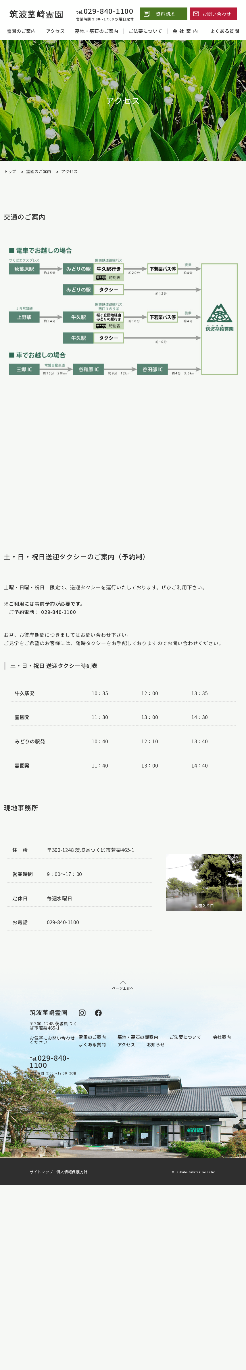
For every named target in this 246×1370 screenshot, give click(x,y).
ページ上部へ (123, 985)
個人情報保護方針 (72, 1171)
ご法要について (146, 30)
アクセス (55, 30)
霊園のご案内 (21, 30)
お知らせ (156, 1044)
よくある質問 (224, 30)
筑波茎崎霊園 (36, 13)
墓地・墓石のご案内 (96, 30)
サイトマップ (42, 1171)
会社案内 (186, 30)
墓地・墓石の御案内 (138, 1037)
